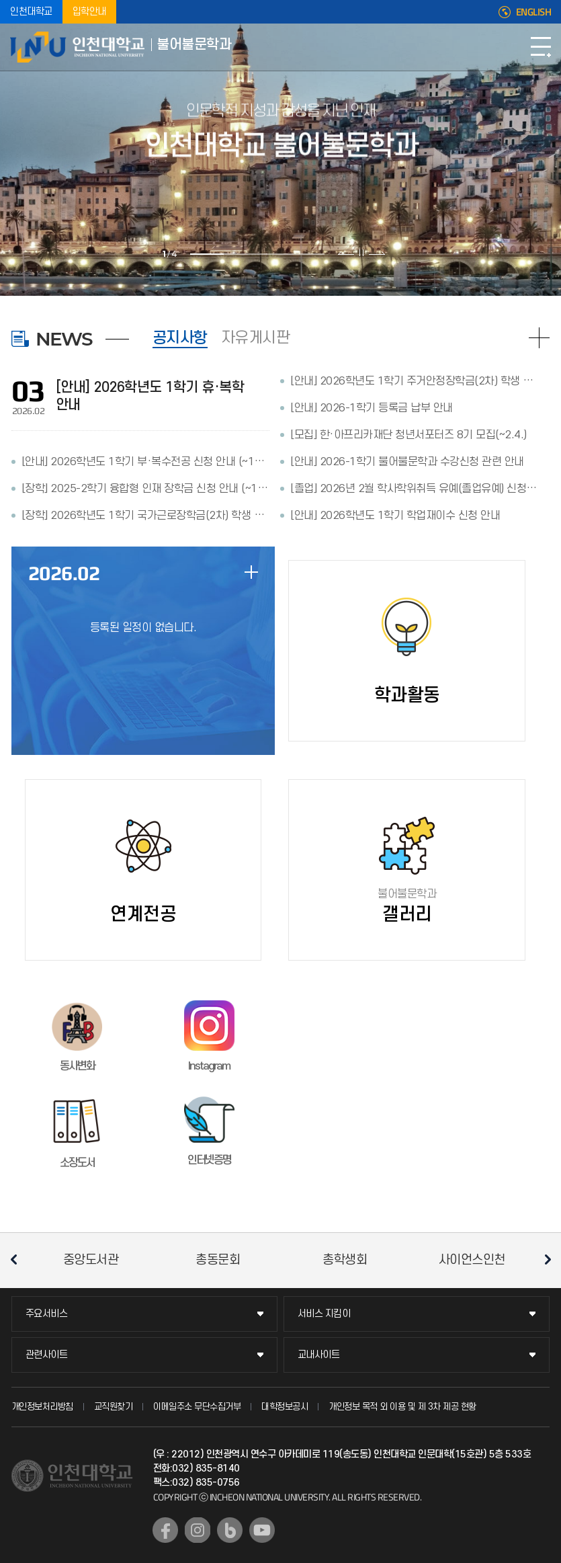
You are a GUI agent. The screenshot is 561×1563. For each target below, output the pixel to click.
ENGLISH (534, 12)
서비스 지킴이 (324, 1314)
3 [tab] (274, 254)
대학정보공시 (284, 1407)
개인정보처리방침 (42, 1407)
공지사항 (180, 338)
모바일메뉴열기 (541, 47)
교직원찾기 (113, 1407)
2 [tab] (240, 254)
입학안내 (89, 11)
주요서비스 (47, 1314)
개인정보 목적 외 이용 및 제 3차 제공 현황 (402, 1407)
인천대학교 (31, 11)
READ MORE (539, 337)
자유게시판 (255, 338)
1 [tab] (207, 254)
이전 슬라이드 (346, 252)
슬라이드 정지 (361, 252)
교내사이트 (319, 1355)
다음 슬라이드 (376, 252)
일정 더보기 (251, 572)
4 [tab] (308, 254)
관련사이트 (47, 1355)
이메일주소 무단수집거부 (197, 1407)
